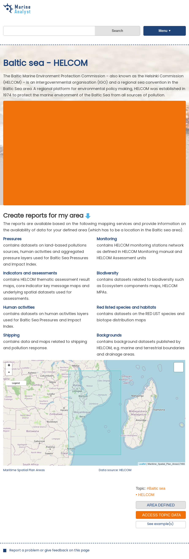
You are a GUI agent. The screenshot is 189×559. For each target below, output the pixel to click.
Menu (163, 31)
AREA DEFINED (161, 505)
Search (117, 31)
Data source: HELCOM (115, 470)
